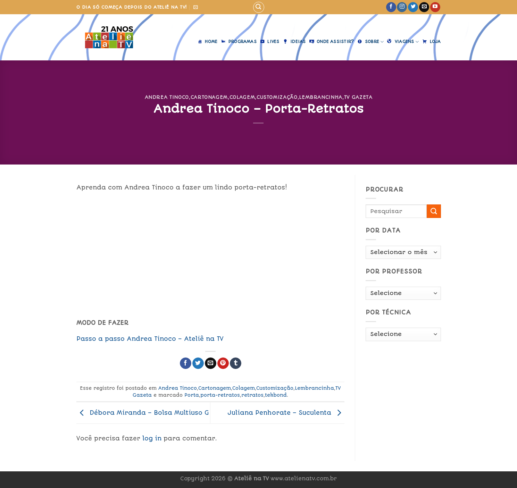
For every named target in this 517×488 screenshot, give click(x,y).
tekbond (276, 395)
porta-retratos (220, 395)
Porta (191, 395)
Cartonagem (209, 97)
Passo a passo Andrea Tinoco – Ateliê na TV (150, 338)
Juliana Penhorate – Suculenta (285, 412)
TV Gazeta (358, 97)
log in (151, 438)
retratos (252, 395)
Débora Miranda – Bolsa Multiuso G (142, 412)
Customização (277, 97)
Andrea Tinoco (167, 97)
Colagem (242, 97)
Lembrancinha (320, 97)
